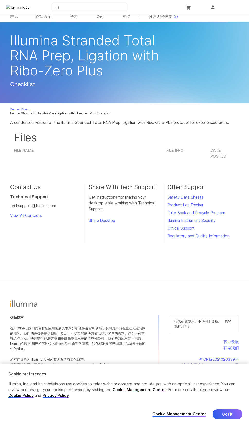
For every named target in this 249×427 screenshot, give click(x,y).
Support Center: (20, 112)
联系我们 (231, 350)
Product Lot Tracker (186, 207)
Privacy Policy (56, 395)
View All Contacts (26, 218)
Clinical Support (181, 230)
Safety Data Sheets (185, 199)
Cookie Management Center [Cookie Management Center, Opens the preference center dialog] (179, 414)
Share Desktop (102, 223)
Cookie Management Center (139, 389)
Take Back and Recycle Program (196, 215)
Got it (227, 414)
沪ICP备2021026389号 (218, 362)
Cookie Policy (21, 395)
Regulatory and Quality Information (199, 238)
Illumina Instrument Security (192, 223)
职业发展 (231, 344)
